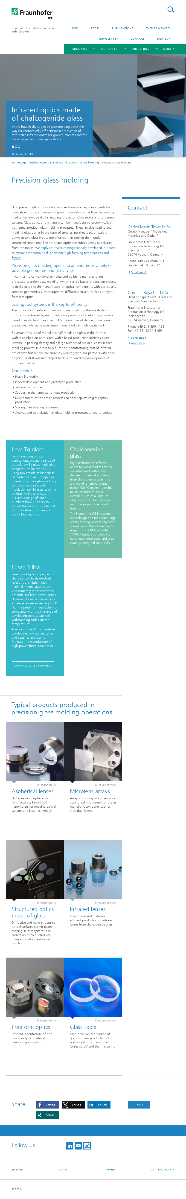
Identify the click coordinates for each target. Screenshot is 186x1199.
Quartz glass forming (33, 665)
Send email (138, 272)
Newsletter (108, 38)
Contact (138, 38)
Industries (140, 48)
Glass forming (89, 162)
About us (79, 48)
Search (170, 9)
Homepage (19, 162)
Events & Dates (158, 28)
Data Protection (162, 1169)
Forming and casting (63, 162)
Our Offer (109, 48)
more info (138, 343)
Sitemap (17, 1169)
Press (95, 28)
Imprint (110, 1169)
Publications (122, 28)
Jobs (75, 28)
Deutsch (164, 38)
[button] (13, 146)
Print (139, 1104)
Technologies (38, 162)
